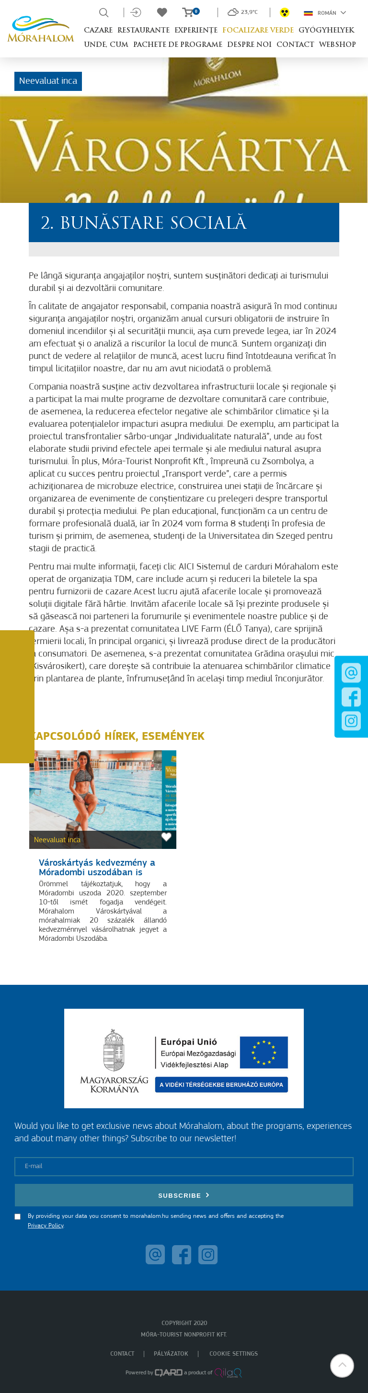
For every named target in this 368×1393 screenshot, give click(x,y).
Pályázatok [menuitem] (171, 1354)
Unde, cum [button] (106, 45)
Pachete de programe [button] (177, 45)
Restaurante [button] (143, 30)
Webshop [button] (337, 45)
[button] (342, 1367)
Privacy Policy (45, 1226)
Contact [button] (295, 45)
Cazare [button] (98, 30)
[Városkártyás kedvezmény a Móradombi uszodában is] (102, 799)
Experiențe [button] (196, 30)
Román (325, 12)
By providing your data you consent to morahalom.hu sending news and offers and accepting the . (156, 1221)
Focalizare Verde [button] (258, 30)
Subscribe (184, 1195)
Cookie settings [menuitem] (233, 1354)
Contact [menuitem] (122, 1354)
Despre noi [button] (249, 45)
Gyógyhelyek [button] (326, 30)
